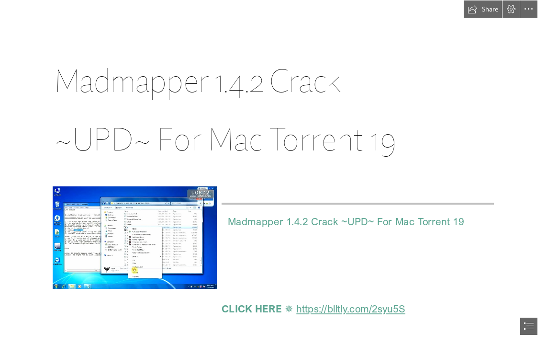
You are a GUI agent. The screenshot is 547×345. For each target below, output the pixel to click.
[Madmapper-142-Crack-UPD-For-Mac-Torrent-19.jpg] (134, 237)
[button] (483, 9)
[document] (273, 172)
